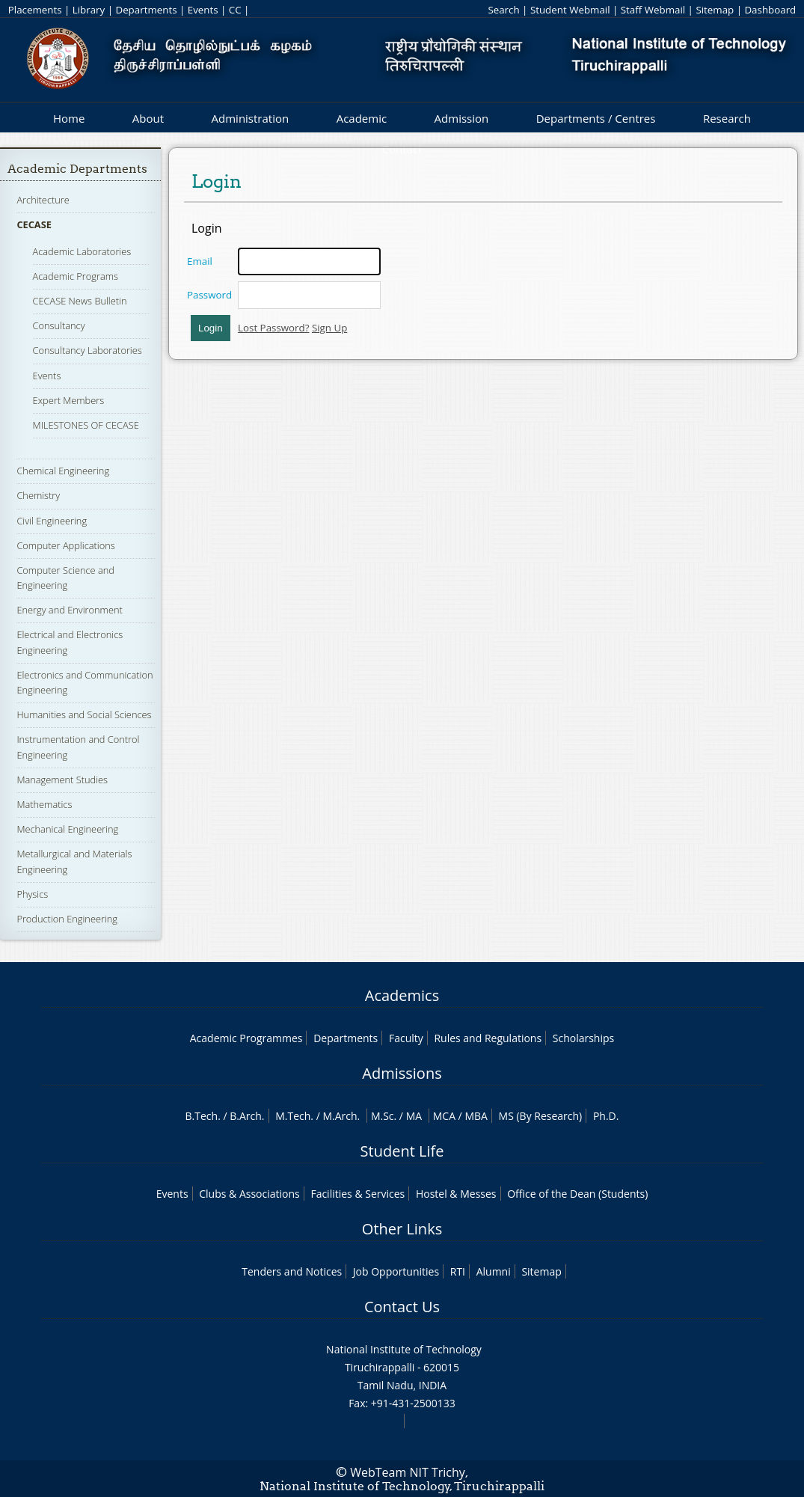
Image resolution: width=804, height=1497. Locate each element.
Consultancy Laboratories (87, 350)
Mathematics (44, 804)
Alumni (493, 1271)
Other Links (402, 1229)
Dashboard (770, 9)
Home (69, 118)
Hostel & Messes (456, 1194)
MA (414, 1116)
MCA (444, 1116)
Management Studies (62, 779)
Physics (32, 894)
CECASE (34, 224)
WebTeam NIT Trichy (407, 1472)
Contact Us (402, 1307)
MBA (476, 1116)
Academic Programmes (246, 1038)
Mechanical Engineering (67, 829)
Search (503, 9)
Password (209, 294)
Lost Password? (273, 327)
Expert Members (69, 400)
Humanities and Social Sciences (83, 714)
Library (89, 9)
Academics (402, 995)
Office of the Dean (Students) (577, 1194)
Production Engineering (66, 918)
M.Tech (292, 1116)
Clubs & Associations (249, 1194)
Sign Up (329, 327)
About (148, 118)
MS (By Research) (541, 1116)
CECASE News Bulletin (80, 300)
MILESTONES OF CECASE (86, 425)
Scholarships (583, 1038)
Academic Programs (75, 276)
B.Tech (201, 1116)
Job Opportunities (396, 1271)
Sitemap (715, 9)
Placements (35, 9)
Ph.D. (606, 1116)
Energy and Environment (69, 609)
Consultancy (59, 325)
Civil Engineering (51, 520)
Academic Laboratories (82, 251)
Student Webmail (570, 9)
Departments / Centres (596, 118)
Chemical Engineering (62, 470)
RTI (457, 1271)
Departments (146, 9)
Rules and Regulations (487, 1038)
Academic (362, 118)
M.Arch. (341, 1116)
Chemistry (38, 495)
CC (235, 9)
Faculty (406, 1038)
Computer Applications (65, 545)
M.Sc (382, 1116)
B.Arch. (247, 1116)
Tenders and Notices (292, 1271)
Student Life (402, 1151)
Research (727, 118)
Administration (250, 118)
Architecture (42, 199)
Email (199, 261)
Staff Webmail (653, 9)
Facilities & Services (357, 1194)
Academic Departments (77, 169)
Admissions (401, 1073)
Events (203, 9)
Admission (462, 118)
